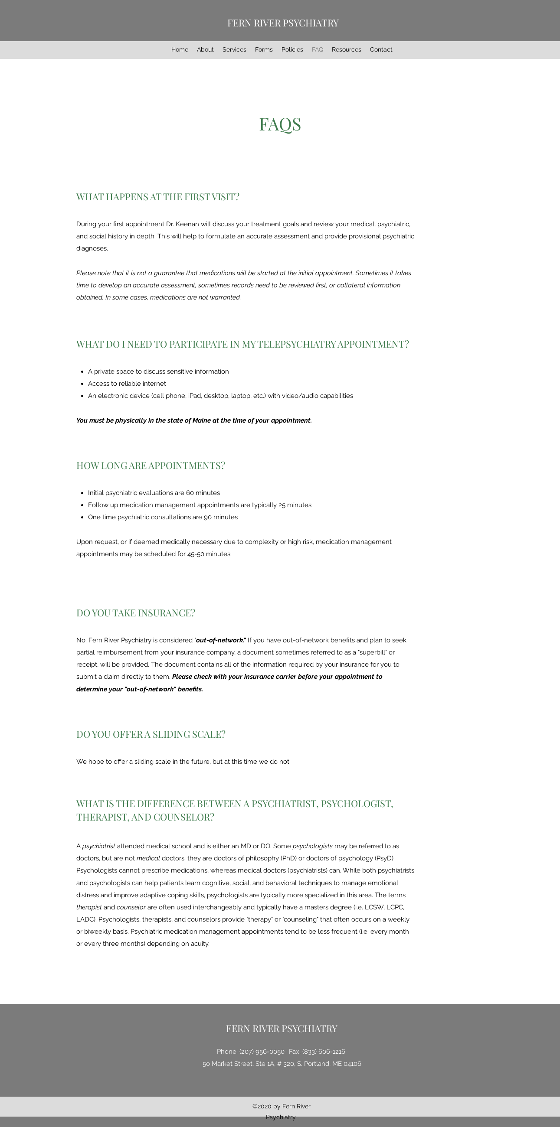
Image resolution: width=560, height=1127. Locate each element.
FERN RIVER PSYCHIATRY (283, 22)
